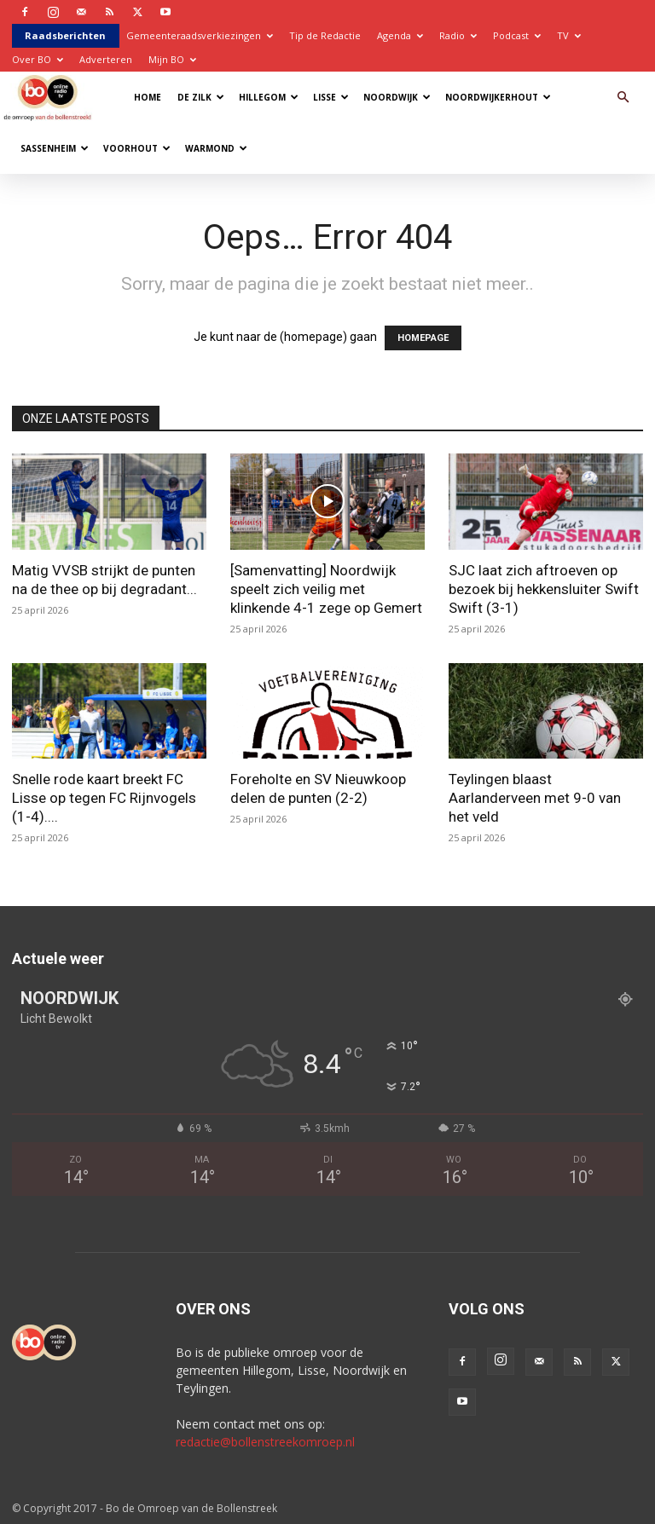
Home (147, 97)
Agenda (400, 35)
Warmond (216, 148)
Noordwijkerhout (498, 97)
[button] (622, 97)
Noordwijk (397, 97)
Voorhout (137, 148)
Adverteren (105, 59)
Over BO (37, 59)
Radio (458, 35)
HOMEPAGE (423, 337)
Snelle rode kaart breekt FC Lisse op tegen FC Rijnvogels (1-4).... (104, 798)
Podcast (517, 35)
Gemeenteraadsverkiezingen (199, 35)
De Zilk (200, 97)
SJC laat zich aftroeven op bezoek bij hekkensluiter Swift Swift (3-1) (544, 589)
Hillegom (269, 97)
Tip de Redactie (325, 35)
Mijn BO (172, 59)
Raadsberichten (65, 35)
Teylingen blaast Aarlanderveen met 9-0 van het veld (535, 798)
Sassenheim (54, 148)
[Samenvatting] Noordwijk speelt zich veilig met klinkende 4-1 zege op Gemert (326, 589)
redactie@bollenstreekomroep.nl (265, 1442)
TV (569, 35)
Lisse (331, 97)
